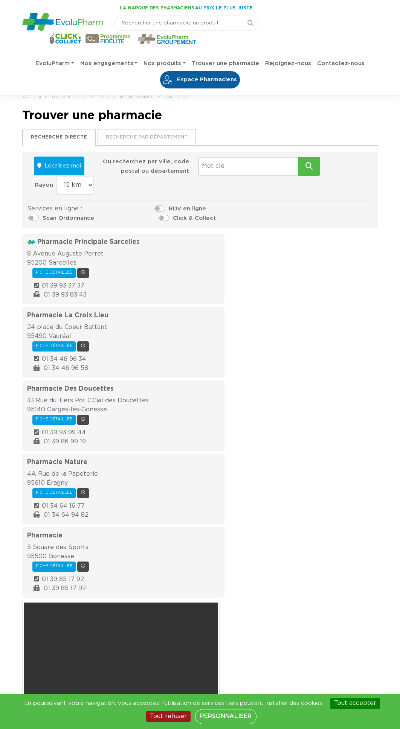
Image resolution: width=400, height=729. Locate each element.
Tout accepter (355, 703)
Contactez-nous (341, 49)
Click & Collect (325, 195)
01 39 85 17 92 (162, 422)
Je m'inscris (204, 537)
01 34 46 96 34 (163, 283)
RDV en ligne (147, 195)
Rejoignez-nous (288, 49)
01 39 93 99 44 (163, 327)
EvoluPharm (52, 49)
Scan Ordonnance (242, 195)
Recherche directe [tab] (62, 134)
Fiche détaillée (154, 220)
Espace (200, 65)
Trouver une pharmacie (225, 49)
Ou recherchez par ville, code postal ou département (130, 167)
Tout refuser (168, 716)
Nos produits (162, 49)
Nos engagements (106, 49)
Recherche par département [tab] (149, 134)
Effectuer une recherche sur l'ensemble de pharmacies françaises (200, 469)
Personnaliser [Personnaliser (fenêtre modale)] (225, 716)
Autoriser (323, 324)
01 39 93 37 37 (162, 234)
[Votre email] (105, 537)
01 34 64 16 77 (162, 378)
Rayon (305, 162)
